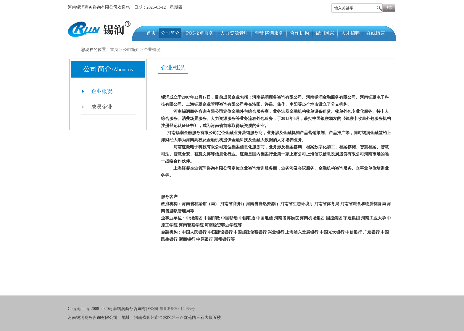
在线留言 (375, 33)
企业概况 (152, 49)
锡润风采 (324, 33)
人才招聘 (350, 33)
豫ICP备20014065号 (178, 308)
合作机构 (299, 33)
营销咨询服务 (269, 33)
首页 (151, 33)
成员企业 (101, 107)
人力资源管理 (234, 33)
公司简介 (170, 33)
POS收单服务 (200, 33)
